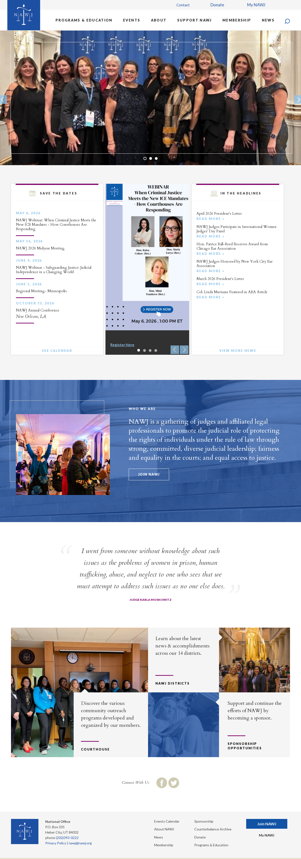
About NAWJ (164, 829)
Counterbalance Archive (213, 829)
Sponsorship (203, 821)
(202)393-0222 (67, 838)
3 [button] (156, 158)
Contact (183, 5)
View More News (237, 351)
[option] (150, 97)
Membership (236, 20)
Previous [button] (175, 349)
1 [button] (145, 158)
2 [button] (150, 158)
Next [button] (184, 349)
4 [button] (155, 350)
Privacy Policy (55, 843)
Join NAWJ (149, 474)
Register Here (122, 345)
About (159, 20)
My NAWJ (256, 4)
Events (131, 20)
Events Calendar (166, 821)
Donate (217, 4)
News (268, 20)
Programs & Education (84, 20)
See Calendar (57, 351)
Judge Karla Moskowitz (151, 599)
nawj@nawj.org (80, 843)
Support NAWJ (194, 20)
